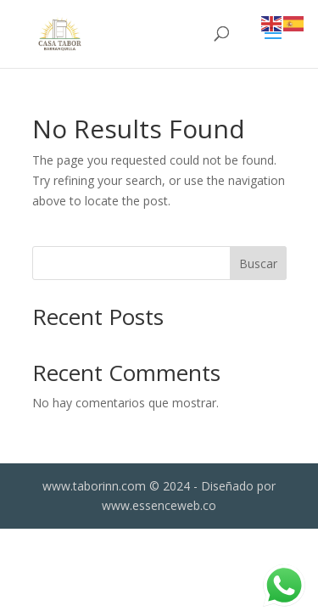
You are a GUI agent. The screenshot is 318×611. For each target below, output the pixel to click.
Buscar (258, 263)
